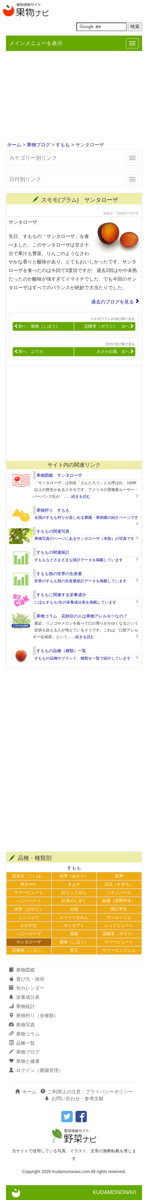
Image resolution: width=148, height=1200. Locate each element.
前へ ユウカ (28, 351)
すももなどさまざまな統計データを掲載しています (78, 560)
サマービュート (28, 892)
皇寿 (119, 875)
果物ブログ (38, 144)
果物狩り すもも (53, 510)
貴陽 (74, 933)
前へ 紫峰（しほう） (37, 326)
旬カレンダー (26, 988)
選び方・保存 (26, 979)
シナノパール (119, 892)
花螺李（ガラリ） (119, 933)
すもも (63, 144)
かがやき (28, 925)
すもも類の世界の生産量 (59, 573)
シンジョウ (28, 917)
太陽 (74, 909)
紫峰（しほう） (74, 942)
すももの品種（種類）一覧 (61, 650)
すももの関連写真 (53, 531)
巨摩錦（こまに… (28, 950)
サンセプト (74, 925)
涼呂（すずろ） (118, 884)
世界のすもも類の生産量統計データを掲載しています (80, 581)
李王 (74, 950)
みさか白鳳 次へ (115, 351)
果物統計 (22, 1006)
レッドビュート (118, 925)
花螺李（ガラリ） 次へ (109, 326)
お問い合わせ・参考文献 (74, 1098)
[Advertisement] (74, 96)
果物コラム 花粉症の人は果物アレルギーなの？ (82, 616)
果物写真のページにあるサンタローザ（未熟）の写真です (84, 538)
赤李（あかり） (74, 875)
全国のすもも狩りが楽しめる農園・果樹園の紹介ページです (86, 517)
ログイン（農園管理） (36, 1070)
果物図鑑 (22, 969)
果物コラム (24, 1033)
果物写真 (22, 1024)
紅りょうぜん (74, 892)
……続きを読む (77, 496)
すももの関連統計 (53, 552)
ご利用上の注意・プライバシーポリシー (87, 1091)
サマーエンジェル (119, 950)
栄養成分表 (24, 997)
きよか (74, 884)
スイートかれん (74, 917)
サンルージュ (119, 917)
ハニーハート (28, 900)
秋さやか (28, 884)
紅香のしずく (74, 900)
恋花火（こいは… (28, 875)
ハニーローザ (28, 933)
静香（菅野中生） (119, 900)
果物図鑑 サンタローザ (59, 475)
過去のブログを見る (112, 301)
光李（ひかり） (28, 909)
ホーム (14, 144)
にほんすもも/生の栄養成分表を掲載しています (75, 602)
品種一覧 (22, 1043)
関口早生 (119, 909)
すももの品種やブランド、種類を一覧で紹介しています (82, 658)
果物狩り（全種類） (34, 1015)
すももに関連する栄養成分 (61, 594)
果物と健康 (24, 1061)
